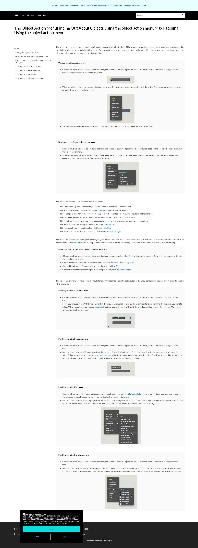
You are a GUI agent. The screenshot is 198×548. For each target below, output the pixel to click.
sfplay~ (139, 394)
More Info (66, 536)
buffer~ (124, 394)
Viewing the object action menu (27, 53)
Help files (106, 228)
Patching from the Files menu (26, 74)
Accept (51, 529)
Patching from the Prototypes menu (29, 78)
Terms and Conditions (94, 541)
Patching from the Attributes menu (28, 67)
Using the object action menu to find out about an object (33, 61)
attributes (99, 210)
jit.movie (132, 394)
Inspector (110, 224)
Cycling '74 (108, 541)
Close (37, 537)
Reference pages (114, 231)
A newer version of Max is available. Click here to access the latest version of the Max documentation (99, 5)
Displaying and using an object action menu (31, 57)
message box (101, 355)
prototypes (109, 221)
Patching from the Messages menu (28, 70)
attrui (99, 307)
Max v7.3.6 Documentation (34, 15)
